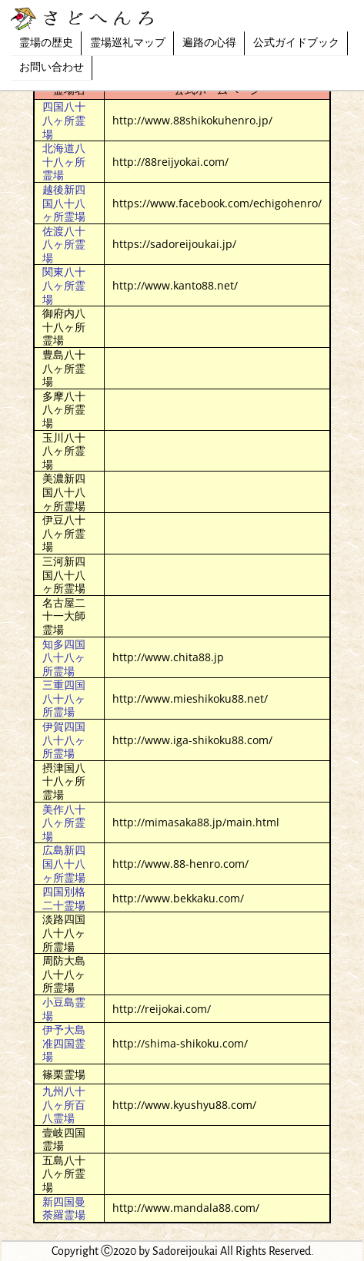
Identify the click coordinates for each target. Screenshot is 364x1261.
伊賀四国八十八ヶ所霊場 (63, 739)
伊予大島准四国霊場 (63, 1043)
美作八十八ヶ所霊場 (63, 822)
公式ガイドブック (296, 43)
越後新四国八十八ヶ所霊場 (63, 202)
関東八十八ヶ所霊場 (63, 285)
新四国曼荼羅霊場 (63, 1208)
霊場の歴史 (46, 43)
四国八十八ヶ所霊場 (63, 120)
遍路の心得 (209, 43)
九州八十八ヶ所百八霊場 (63, 1104)
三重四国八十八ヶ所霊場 (63, 698)
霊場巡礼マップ (127, 43)
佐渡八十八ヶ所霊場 (63, 244)
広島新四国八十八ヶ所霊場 (63, 863)
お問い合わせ (51, 67)
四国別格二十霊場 (63, 898)
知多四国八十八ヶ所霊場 (63, 657)
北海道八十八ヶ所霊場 (63, 161)
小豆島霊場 (63, 1009)
